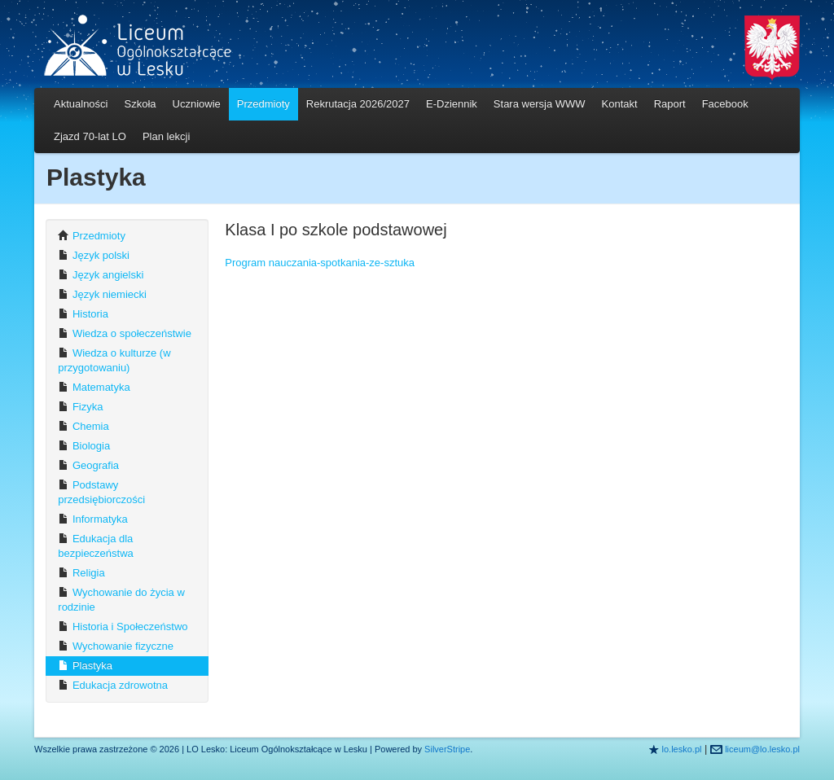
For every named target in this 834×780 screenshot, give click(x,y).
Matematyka (93, 387)
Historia (83, 314)
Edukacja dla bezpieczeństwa (96, 545)
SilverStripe (447, 749)
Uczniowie (197, 104)
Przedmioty (263, 104)
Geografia (88, 465)
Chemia (83, 426)
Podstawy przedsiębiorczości (101, 492)
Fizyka (80, 407)
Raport (670, 104)
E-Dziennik (451, 104)
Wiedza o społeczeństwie (124, 333)
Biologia (84, 446)
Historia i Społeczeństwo (122, 626)
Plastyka (85, 665)
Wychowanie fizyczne (115, 646)
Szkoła (140, 104)
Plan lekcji (167, 136)
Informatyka (93, 519)
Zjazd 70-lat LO (90, 136)
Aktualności (81, 104)
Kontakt (620, 104)
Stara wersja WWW (540, 104)
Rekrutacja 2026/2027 (358, 104)
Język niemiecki (102, 294)
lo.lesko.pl (682, 749)
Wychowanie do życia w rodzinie (121, 599)
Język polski (93, 255)
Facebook (725, 104)
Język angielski (100, 275)
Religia (81, 573)
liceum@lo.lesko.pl (762, 749)
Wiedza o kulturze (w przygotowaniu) (114, 360)
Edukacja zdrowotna (113, 685)
